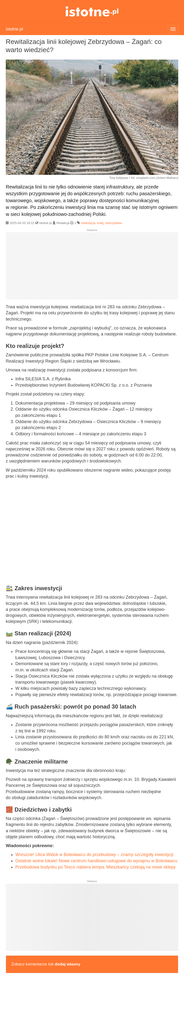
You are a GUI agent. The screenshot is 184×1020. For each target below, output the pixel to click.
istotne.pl (92, 11)
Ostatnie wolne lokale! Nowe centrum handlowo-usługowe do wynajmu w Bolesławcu (96, 860)
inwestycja (88, 223)
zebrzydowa (113, 223)
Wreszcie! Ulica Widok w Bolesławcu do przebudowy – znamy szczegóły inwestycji (94, 854)
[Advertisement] (92, 267)
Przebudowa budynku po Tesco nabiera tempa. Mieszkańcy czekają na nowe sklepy (95, 867)
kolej (100, 223)
